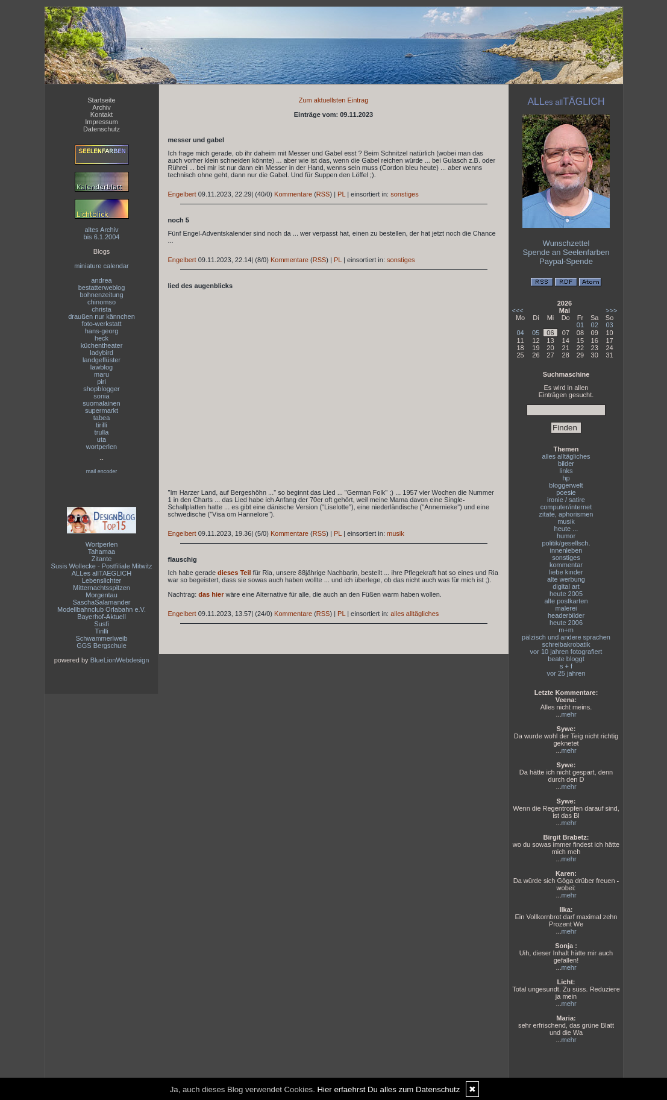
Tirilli (101, 631)
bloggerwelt (566, 485)
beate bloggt (566, 658)
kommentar (566, 564)
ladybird (101, 352)
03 (609, 324)
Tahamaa (101, 551)
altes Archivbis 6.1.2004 (102, 233)
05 (535, 332)
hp (565, 478)
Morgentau (101, 595)
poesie (565, 492)
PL (341, 194)
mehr (569, 714)
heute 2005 (566, 593)
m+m (566, 629)
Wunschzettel (566, 243)
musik (395, 533)
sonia (101, 396)
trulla (102, 432)
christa (101, 309)
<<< (518, 310)
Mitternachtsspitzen (101, 587)
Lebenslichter (101, 580)
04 (520, 332)
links (565, 470)
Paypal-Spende (566, 261)
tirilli (101, 425)
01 (580, 324)
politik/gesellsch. (566, 543)
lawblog (101, 367)
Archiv (101, 107)
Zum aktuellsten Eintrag (334, 100)
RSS (323, 194)
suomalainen (101, 403)
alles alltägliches (414, 613)
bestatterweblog (101, 287)
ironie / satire (566, 499)
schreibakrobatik (566, 644)
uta (101, 439)
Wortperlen (102, 544)
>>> (611, 310)
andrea (101, 280)
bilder (566, 463)
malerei (566, 608)
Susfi (101, 623)
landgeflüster (102, 359)
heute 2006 (566, 622)
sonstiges (404, 194)
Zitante (102, 558)
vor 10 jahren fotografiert (566, 651)
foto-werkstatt (101, 323)
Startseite (101, 100)
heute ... (566, 528)
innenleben (566, 550)
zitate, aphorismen (566, 514)
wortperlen (101, 446)
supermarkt (101, 410)
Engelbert (182, 194)
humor (566, 535)
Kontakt (101, 114)
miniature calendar (101, 265)
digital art (566, 586)
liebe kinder (566, 572)
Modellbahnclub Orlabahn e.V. (101, 609)
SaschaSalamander (101, 602)
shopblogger (101, 388)
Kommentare (293, 194)
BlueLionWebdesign (119, 660)
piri (101, 381)
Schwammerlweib (101, 638)
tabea (101, 417)
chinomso (101, 302)
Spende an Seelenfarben (566, 252)
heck (101, 338)
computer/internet (566, 507)
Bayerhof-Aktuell (101, 616)
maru (101, 374)
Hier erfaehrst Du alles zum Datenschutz (389, 1089)
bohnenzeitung (101, 294)
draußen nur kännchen (101, 316)
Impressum (101, 121)
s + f (566, 666)
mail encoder (101, 471)
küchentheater (102, 345)
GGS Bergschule (102, 645)
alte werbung (566, 579)
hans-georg (102, 331)
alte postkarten (565, 601)
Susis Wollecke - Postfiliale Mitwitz (101, 566)
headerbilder (566, 615)
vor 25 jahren (565, 673)
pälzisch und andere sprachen (566, 637)
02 (594, 324)
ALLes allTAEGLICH (101, 573)
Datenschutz (101, 129)
